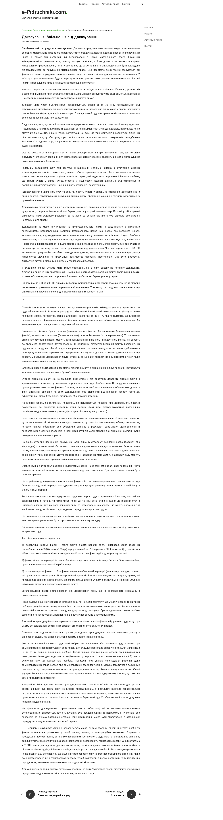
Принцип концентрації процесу (54, 795)
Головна (83, 4)
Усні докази (117, 795)
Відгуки (126, 4)
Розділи (95, 4)
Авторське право (110, 4)
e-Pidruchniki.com (44, 12)
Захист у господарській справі (49, 30)
